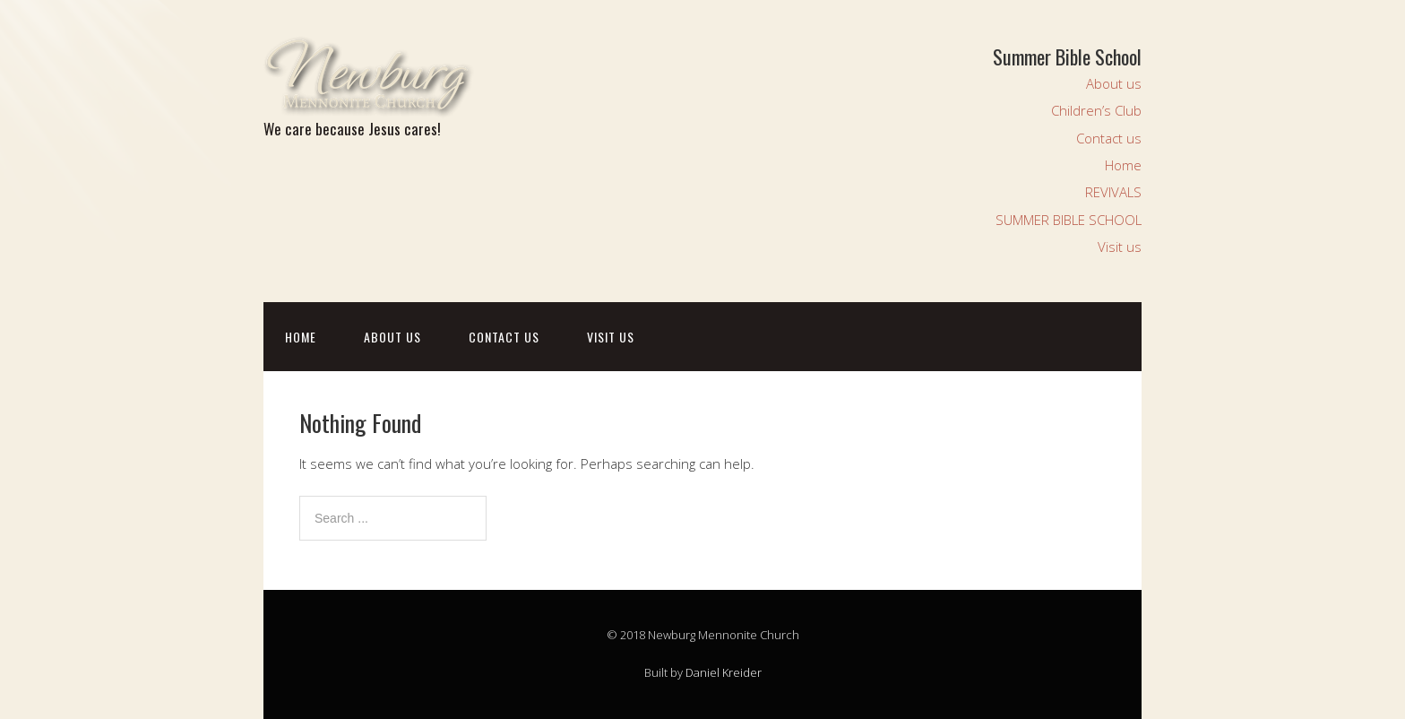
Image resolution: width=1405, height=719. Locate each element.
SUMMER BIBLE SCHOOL (1069, 220)
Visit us (1120, 247)
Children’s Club (1096, 110)
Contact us (1109, 138)
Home (1123, 165)
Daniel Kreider (723, 672)
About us (1114, 83)
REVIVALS (1113, 192)
